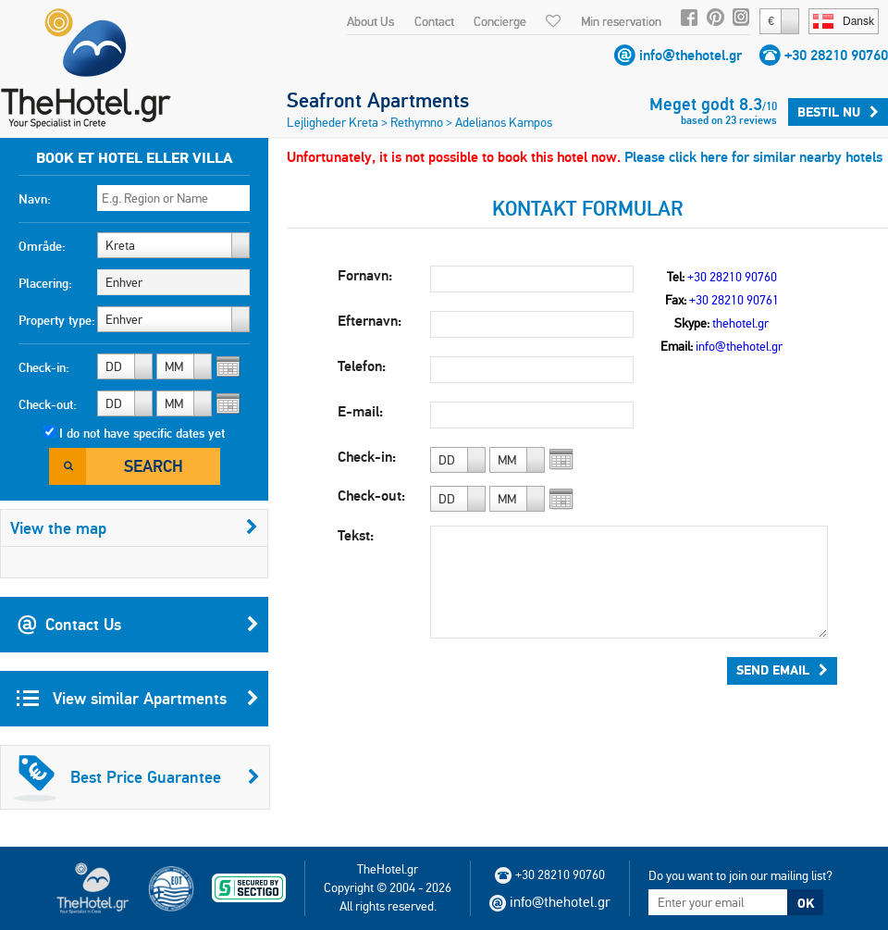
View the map (134, 528)
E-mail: (360, 411)
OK (805, 903)
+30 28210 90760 (836, 55)
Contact (434, 21)
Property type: (56, 320)
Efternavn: (369, 320)
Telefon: (362, 366)
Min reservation (621, 21)
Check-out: (47, 404)
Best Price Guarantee (137, 777)
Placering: (45, 283)
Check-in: (43, 367)
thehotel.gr (740, 323)
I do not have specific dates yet (142, 433)
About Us (370, 21)
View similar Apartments (138, 698)
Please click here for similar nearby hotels (753, 157)
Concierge (500, 21)
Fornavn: (365, 275)
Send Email (782, 670)
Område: (42, 246)
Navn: (34, 199)
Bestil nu (838, 112)
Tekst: (356, 535)
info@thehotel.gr (690, 55)
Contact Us (138, 624)
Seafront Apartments (378, 100)
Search (153, 466)
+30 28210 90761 (734, 299)
